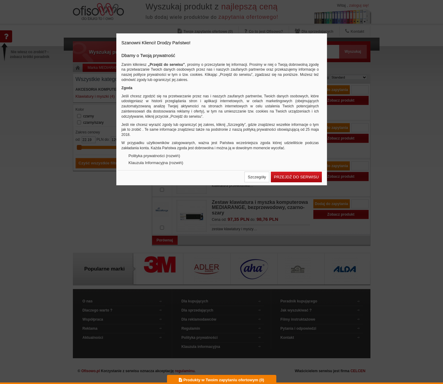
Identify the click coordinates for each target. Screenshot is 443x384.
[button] (256, 177)
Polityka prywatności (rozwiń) (154, 156)
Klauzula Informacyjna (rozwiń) (155, 163)
